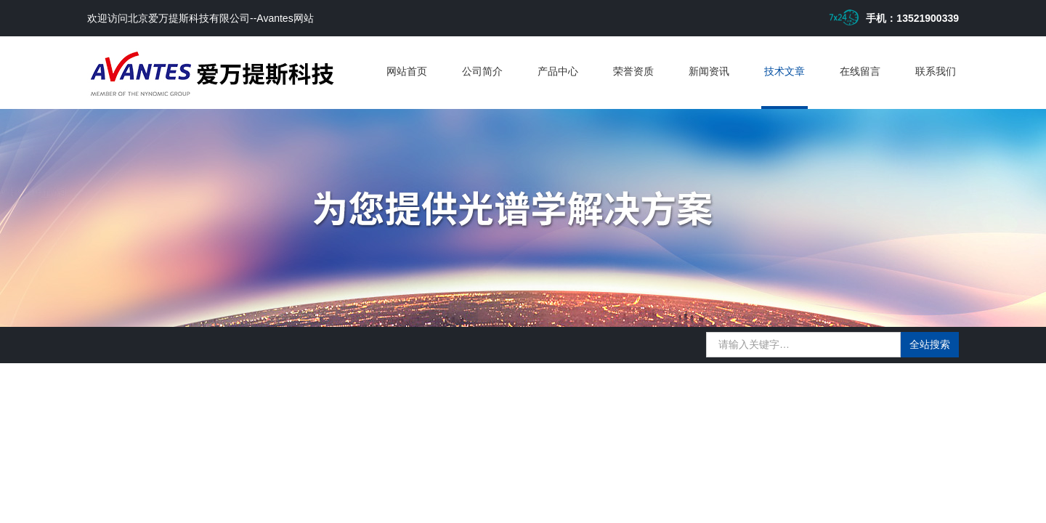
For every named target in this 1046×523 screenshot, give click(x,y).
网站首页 (406, 71)
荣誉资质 (633, 71)
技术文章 (784, 71)
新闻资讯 (709, 71)
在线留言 (860, 71)
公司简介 (482, 71)
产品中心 (558, 71)
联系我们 (935, 71)
